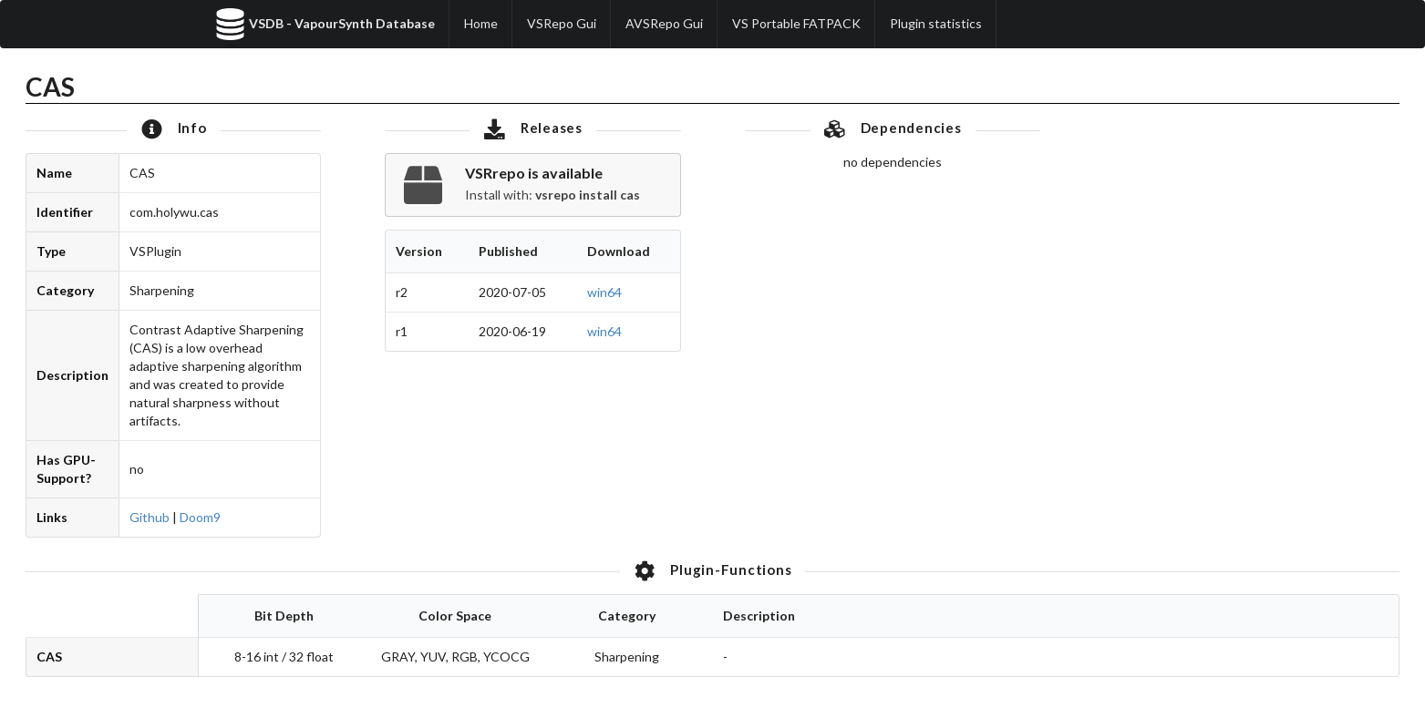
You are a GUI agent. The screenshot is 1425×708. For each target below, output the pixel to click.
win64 (604, 292)
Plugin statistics (936, 23)
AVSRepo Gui (664, 23)
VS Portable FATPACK (796, 23)
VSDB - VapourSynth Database (324, 24)
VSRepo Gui (561, 23)
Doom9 (200, 517)
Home (481, 23)
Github (149, 517)
